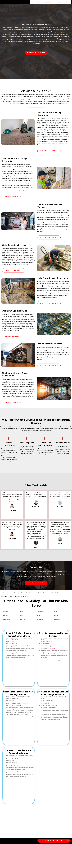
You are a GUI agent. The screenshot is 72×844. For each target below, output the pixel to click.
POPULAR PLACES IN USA (63, 2)
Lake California (41, 611)
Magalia (39, 627)
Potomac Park (5, 627)
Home (32, 2)
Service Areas (39, 2)
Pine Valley (22, 619)
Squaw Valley (5, 615)
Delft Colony (23, 627)
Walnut (21, 611)
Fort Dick (56, 627)
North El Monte (41, 623)
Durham (56, 615)
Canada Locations (49, 2)
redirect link (19, 647)
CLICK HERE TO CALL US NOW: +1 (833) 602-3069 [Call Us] (54, 840)
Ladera (21, 615)
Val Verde (22, 623)
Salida (55, 611)
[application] (53, 2)
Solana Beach (40, 619)
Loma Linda (57, 619)
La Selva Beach (6, 623)
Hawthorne (57, 623)
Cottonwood (5, 611)
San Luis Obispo (6, 619)
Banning (39, 615)
